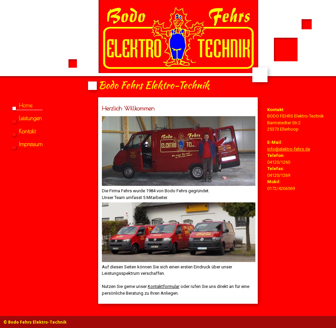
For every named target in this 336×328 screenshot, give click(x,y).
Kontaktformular (163, 286)
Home (25, 105)
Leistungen (30, 118)
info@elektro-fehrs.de (288, 149)
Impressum (31, 144)
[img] (168, 46)
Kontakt (27, 131)
